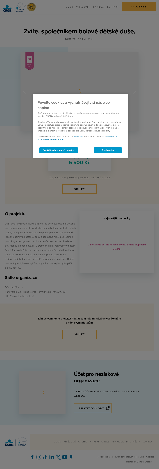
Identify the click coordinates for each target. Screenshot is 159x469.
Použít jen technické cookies (59, 150)
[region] (80, 126)
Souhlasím (108, 150)
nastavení (78, 136)
